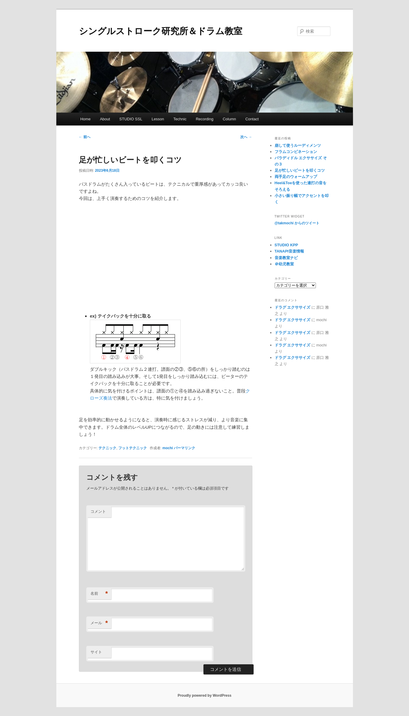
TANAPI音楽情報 (289, 251)
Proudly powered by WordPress (204, 695)
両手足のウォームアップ (296, 176)
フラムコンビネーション (296, 151)
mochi (168, 448)
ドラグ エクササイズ (293, 307)
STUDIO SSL (130, 119)
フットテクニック (132, 448)
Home (85, 119)
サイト (96, 652)
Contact (252, 119)
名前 (99, 593)
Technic (180, 119)
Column (229, 119)
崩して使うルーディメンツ (298, 145)
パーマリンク (184, 448)
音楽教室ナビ (286, 258)
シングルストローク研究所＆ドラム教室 (160, 31)
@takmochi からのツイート (297, 223)
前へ (84, 137)
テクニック (107, 448)
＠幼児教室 (284, 264)
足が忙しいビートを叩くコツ (300, 170)
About (105, 119)
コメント (98, 511)
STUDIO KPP (286, 245)
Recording (204, 119)
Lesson (158, 119)
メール (99, 623)
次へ (246, 137)
